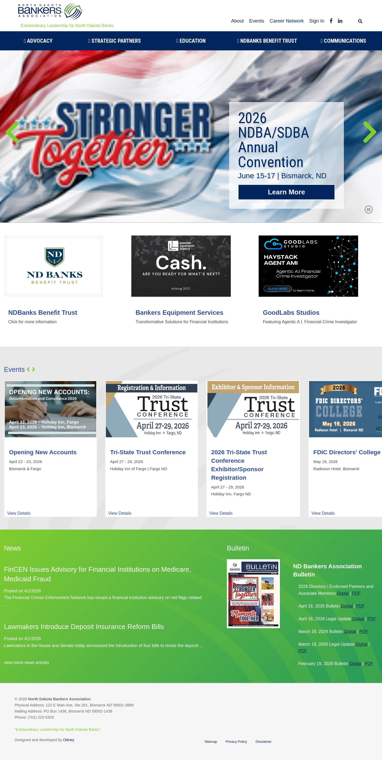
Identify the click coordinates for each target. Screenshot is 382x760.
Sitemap (211, 742)
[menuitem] (38, 40)
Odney (68, 740)
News (12, 548)
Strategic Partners (114, 41)
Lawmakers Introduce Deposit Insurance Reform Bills (84, 626)
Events (256, 21)
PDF (356, 593)
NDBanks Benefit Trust (267, 41)
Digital (343, 593)
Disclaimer (263, 742)
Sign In (316, 21)
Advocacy (38, 41)
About (237, 21)
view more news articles (26, 662)
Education (191, 41)
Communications (343, 41)
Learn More (286, 192)
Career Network (287, 21)
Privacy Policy (236, 742)
